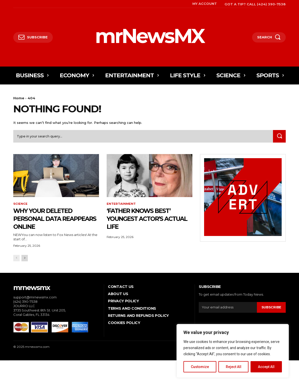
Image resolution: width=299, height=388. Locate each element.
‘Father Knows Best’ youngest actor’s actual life (145, 219)
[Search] (279, 137)
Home (18, 98)
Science (20, 205)
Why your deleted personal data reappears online (48, 219)
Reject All (233, 367)
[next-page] (24, 259)
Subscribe (271, 308)
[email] (228, 308)
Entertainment (121, 205)
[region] (233, 351)
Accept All (266, 367)
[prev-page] (16, 259)
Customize (200, 367)
